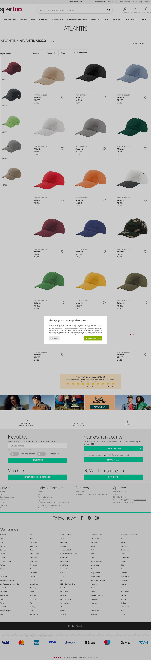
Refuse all (54, 338)
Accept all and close (93, 338)
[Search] (108, 10)
